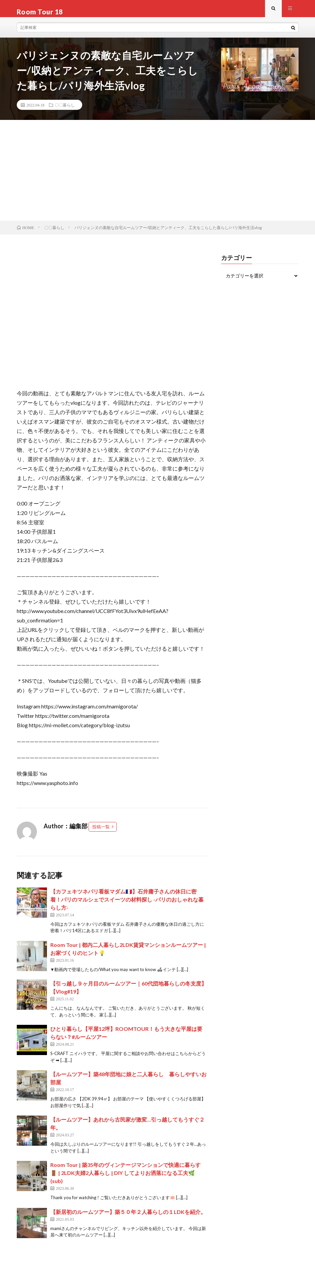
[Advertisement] (157, 177)
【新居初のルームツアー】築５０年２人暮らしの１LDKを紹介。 (128, 1218)
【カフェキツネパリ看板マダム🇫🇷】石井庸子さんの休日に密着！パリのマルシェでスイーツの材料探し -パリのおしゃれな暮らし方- (127, 906)
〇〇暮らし (65, 111)
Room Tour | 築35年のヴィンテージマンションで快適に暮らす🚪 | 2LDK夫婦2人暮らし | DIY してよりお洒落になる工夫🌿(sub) (125, 1179)
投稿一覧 (101, 833)
